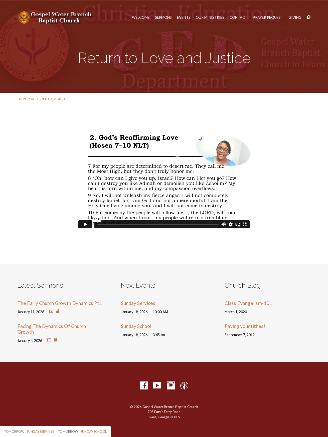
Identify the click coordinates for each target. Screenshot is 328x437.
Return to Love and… (49, 99)
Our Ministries (210, 17)
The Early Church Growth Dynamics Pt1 (60, 303)
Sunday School (136, 326)
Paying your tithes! (245, 326)
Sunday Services (138, 303)
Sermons (163, 17)
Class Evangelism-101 (248, 303)
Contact (238, 17)
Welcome (141, 17)
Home (22, 99)
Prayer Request (268, 17)
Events (184, 17)
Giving (294, 17)
